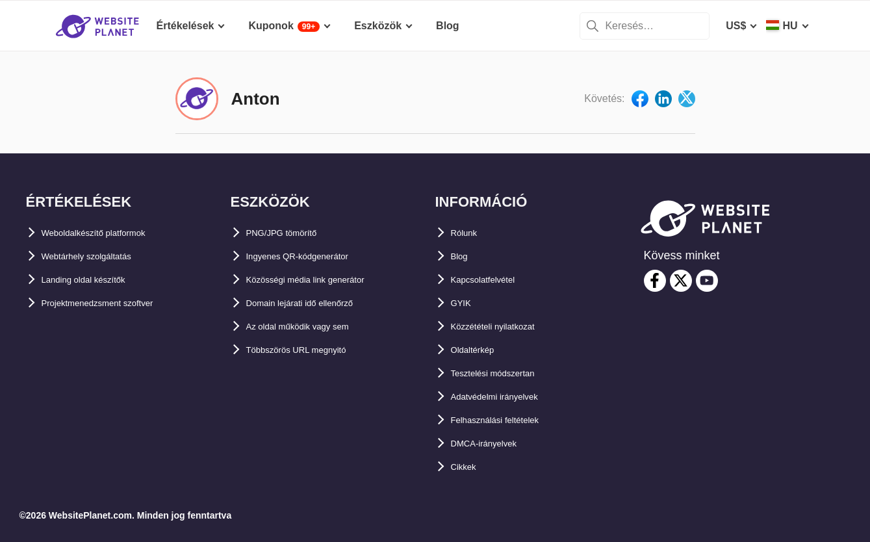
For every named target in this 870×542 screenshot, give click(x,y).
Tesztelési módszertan (506, 373)
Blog (462, 256)
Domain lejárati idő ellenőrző (317, 303)
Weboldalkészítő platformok (110, 233)
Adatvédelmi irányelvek (509, 396)
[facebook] (655, 281)
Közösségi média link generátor (324, 279)
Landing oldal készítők (97, 279)
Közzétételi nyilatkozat (506, 326)
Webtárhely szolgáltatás (101, 256)
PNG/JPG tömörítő (291, 233)
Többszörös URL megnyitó (312, 349)
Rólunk (468, 233)
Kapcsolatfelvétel (494, 279)
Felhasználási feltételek (509, 420)
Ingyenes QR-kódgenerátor (312, 256)
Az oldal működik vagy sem (314, 326)
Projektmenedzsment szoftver (115, 303)
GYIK (463, 303)
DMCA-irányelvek (494, 443)
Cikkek (468, 466)
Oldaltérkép (479, 349)
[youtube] (707, 281)
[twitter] (681, 281)
